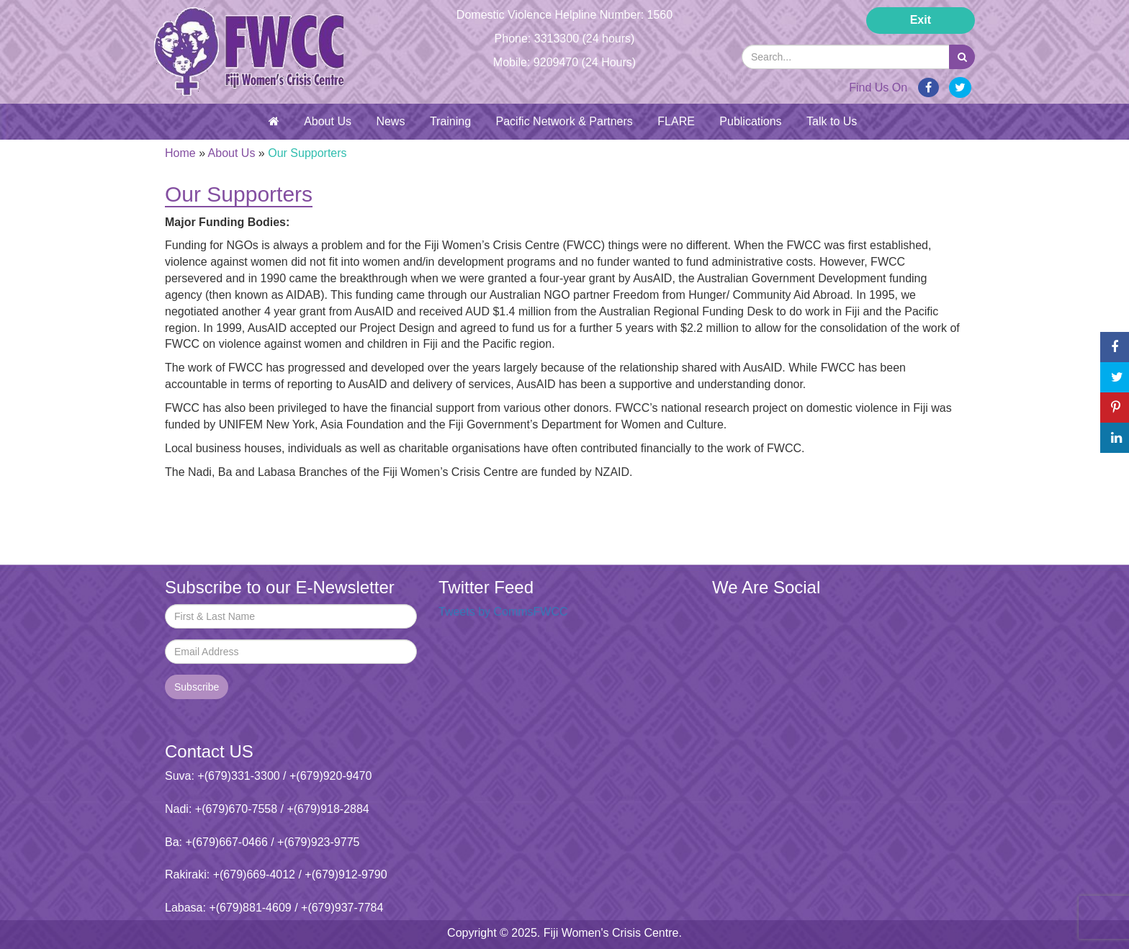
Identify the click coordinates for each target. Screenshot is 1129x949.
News (390, 121)
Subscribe (196, 687)
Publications (750, 121)
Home (180, 153)
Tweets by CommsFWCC (503, 612)
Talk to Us (831, 121)
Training (450, 121)
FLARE (676, 121)
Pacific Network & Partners (564, 121)
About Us (327, 121)
